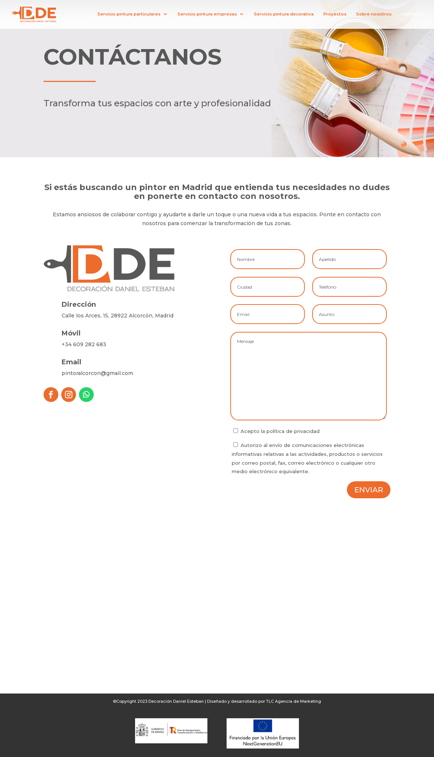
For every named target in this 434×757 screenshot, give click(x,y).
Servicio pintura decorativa (284, 14)
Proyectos (335, 14)
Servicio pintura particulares (129, 14)
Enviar (368, 489)
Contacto (411, 14)
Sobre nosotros (374, 14)
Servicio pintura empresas (207, 14)
